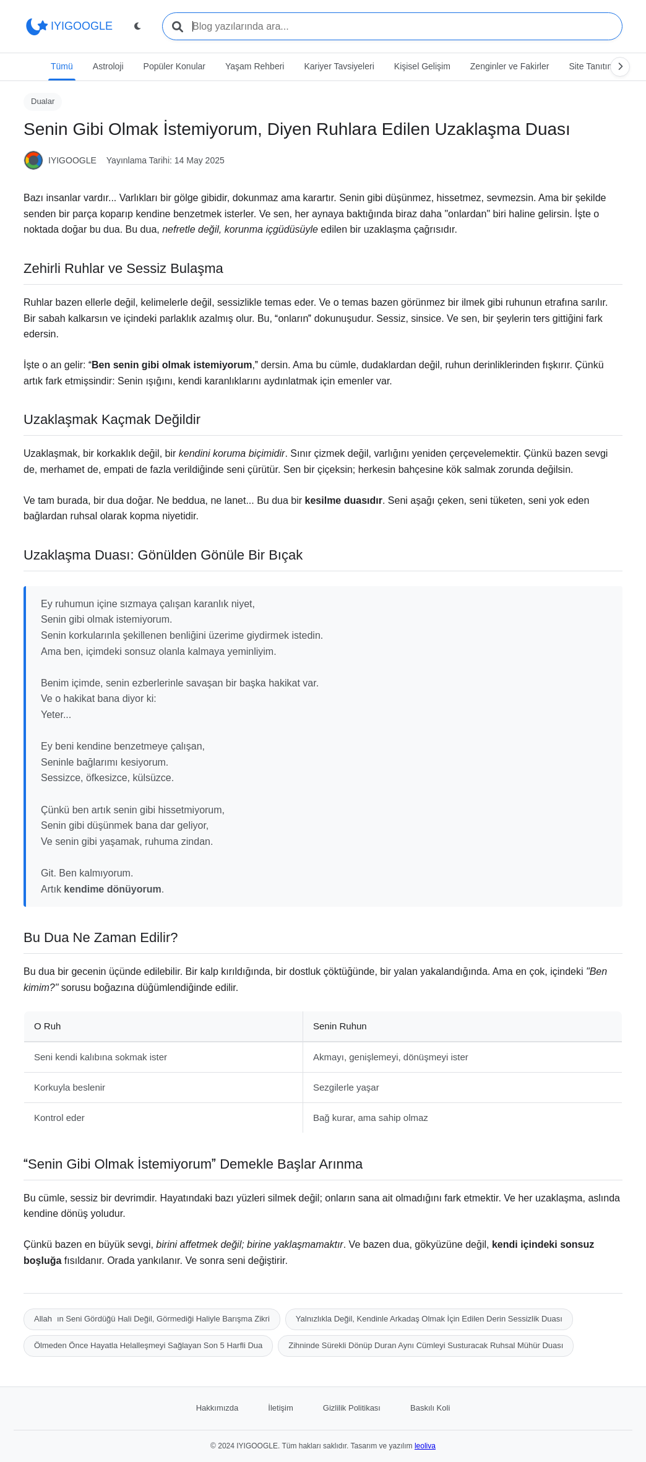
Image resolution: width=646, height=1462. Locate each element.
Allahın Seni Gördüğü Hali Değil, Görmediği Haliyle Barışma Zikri (152, 1318)
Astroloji (108, 66)
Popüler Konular (174, 66)
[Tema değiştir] (137, 26)
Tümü (62, 66)
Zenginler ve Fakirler (509, 66)
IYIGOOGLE (68, 27)
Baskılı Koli (430, 1407)
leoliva (425, 1445)
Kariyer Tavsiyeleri (339, 66)
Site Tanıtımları (597, 66)
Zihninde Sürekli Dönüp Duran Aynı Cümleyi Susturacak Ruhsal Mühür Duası (425, 1345)
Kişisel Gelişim (422, 66)
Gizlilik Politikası (352, 1407)
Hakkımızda (217, 1407)
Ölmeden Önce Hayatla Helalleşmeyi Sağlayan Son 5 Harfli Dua (148, 1345)
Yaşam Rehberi (254, 66)
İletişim (280, 1407)
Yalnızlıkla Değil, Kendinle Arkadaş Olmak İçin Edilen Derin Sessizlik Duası (429, 1318)
